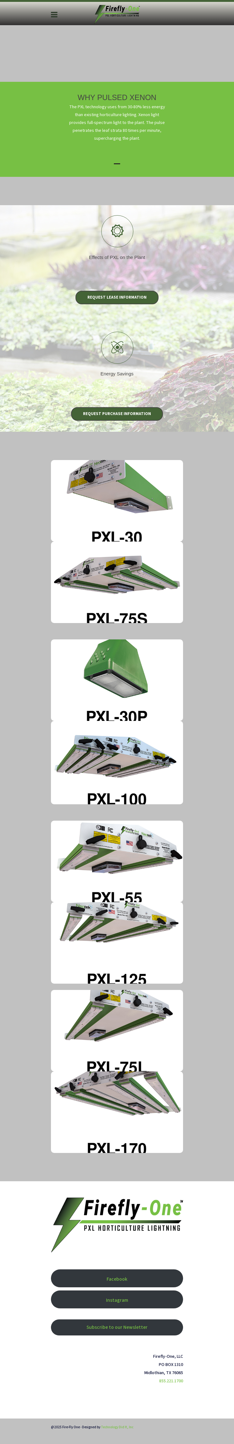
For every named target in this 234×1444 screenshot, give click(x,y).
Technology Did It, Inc (117, 1427)
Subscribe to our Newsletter (117, 1327)
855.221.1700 (171, 1381)
